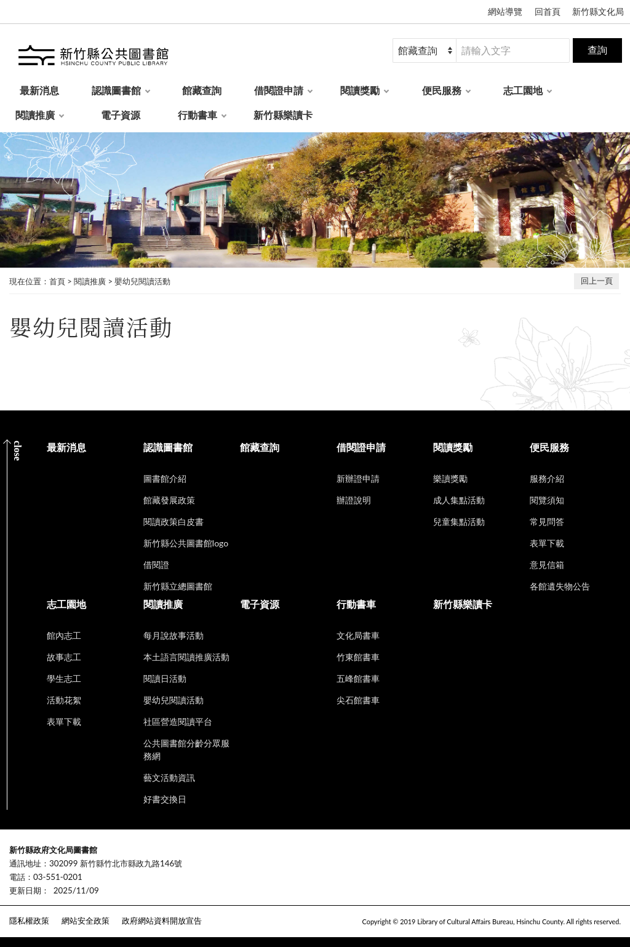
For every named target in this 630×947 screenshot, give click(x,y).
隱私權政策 (29, 920)
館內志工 (64, 635)
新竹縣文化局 (598, 11)
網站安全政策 (86, 920)
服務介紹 (547, 478)
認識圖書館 (116, 90)
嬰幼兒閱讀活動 (142, 281)
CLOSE (17, 451)
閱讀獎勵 (360, 90)
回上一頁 (597, 281)
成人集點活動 (459, 500)
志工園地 (523, 90)
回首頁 (547, 11)
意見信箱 (547, 564)
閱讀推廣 (35, 115)
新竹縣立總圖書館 (177, 586)
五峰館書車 (358, 678)
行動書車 (197, 115)
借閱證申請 (278, 90)
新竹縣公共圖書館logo (185, 543)
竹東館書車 (358, 657)
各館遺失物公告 (560, 586)
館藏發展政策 (169, 500)
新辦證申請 (358, 478)
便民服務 (441, 90)
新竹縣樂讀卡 (283, 115)
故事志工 (64, 657)
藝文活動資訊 (169, 777)
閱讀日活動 (164, 678)
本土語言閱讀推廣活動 (186, 657)
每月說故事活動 (173, 635)
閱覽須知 (547, 500)
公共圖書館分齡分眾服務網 (186, 749)
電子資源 (120, 115)
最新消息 (39, 90)
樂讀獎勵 (450, 478)
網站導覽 (505, 11)
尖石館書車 (358, 700)
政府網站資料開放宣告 (162, 920)
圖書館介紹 (164, 478)
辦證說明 (354, 500)
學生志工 (64, 678)
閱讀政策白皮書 (173, 521)
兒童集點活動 (459, 521)
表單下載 (547, 543)
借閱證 (156, 564)
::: (6, 839)
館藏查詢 (201, 90)
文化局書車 (358, 635)
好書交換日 (164, 799)
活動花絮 (64, 700)
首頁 (57, 281)
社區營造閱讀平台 (177, 721)
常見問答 (547, 521)
